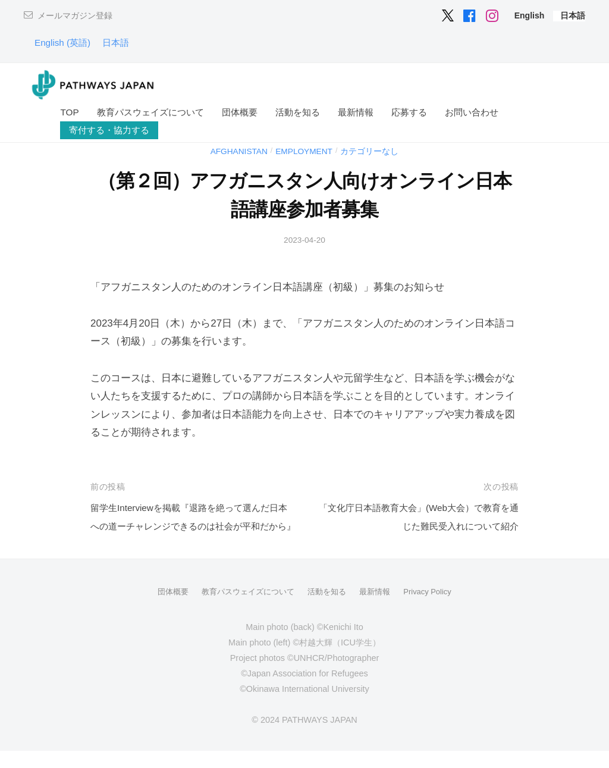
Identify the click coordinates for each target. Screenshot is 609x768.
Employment (305, 151)
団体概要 (240, 112)
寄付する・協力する (109, 130)
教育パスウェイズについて (150, 112)
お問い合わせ (471, 112)
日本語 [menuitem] (124, 42)
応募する (409, 112)
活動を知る (297, 112)
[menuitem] (529, 15)
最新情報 (355, 112)
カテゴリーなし (376, 151)
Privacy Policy (435, 610)
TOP (69, 112)
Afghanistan (234, 151)
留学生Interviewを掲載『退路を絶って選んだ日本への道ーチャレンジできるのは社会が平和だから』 (191, 526)
